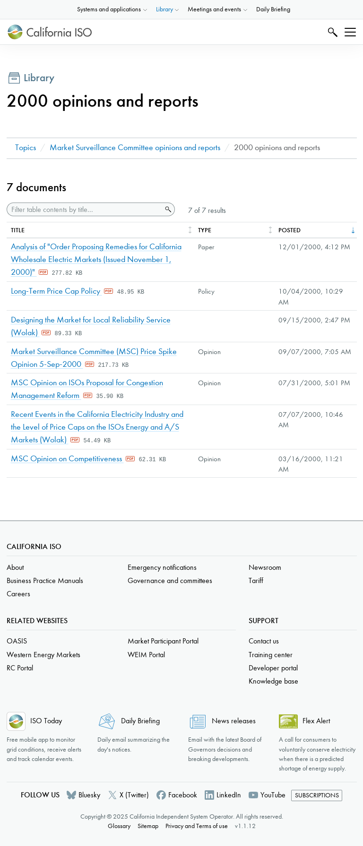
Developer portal (273, 667)
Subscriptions (317, 795)
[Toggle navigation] (350, 32)
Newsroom (265, 567)
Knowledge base (273, 681)
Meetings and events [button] (214, 9)
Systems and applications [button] (109, 9)
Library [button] (164, 9)
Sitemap (148, 826)
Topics (25, 147)
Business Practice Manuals (45, 580)
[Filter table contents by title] (84, 209)
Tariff (256, 580)
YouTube (272, 794)
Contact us (264, 640)
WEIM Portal (146, 654)
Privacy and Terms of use (196, 826)
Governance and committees (170, 580)
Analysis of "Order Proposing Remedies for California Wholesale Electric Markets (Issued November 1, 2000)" (96, 259)
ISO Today (46, 720)
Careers (18, 593)
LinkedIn (228, 794)
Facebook (182, 794)
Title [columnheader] (18, 230)
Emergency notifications (162, 567)
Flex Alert (316, 720)
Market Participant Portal (163, 640)
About (15, 567)
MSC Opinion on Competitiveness (67, 459)
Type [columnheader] (204, 230)
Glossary (119, 826)
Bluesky (89, 794)
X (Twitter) (134, 794)
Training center (271, 654)
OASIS (17, 640)
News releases (234, 720)
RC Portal (20, 667)
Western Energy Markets (43, 654)
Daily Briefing (273, 9)
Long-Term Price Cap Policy (56, 291)
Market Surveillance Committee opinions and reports (135, 147)
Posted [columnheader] (289, 230)
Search (331, 32)
